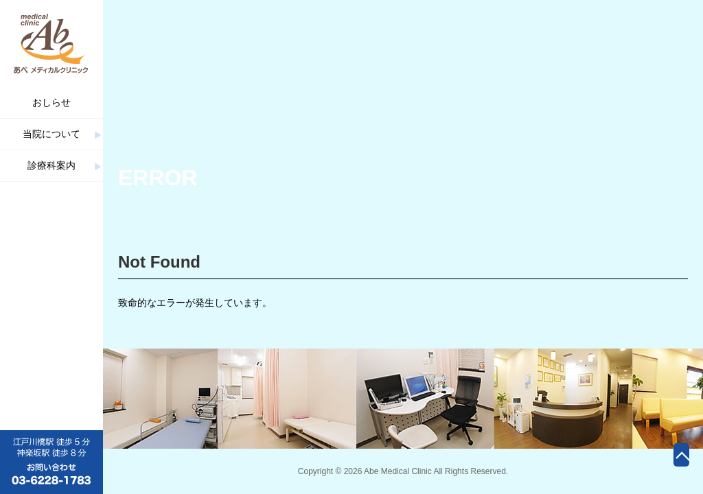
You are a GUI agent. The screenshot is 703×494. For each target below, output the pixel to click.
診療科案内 (51, 165)
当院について (51, 133)
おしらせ (51, 102)
